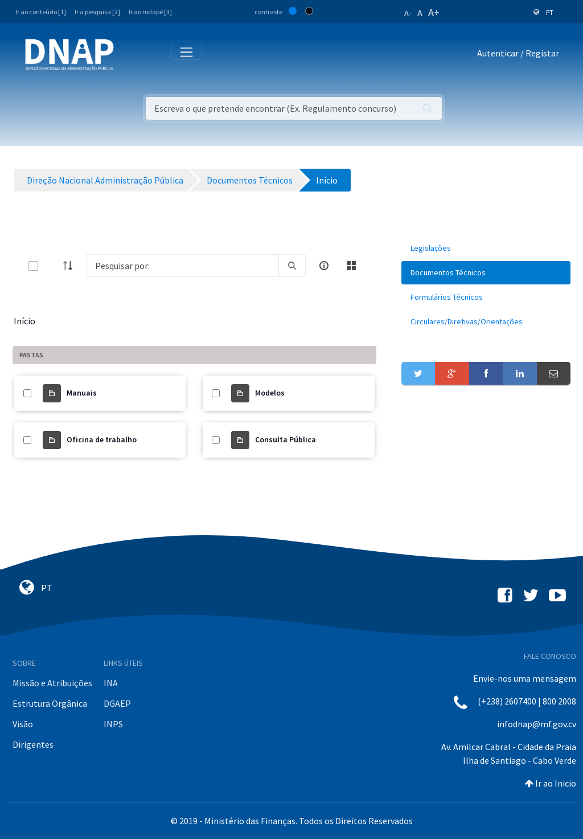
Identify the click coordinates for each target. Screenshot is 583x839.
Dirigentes (33, 744)
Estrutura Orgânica (50, 703)
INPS (113, 724)
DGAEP (117, 703)
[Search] (182, 265)
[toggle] (51, 266)
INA (111, 683)
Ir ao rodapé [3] (150, 11)
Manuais (82, 393)
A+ (434, 12)
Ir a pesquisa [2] (97, 11)
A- (408, 13)
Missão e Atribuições (52, 683)
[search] (292, 265)
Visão (23, 724)
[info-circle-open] (324, 265)
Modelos (270, 393)
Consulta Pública (285, 439)
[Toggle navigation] (130, 55)
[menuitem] (485, 248)
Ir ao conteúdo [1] (40, 11)
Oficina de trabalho (102, 439)
